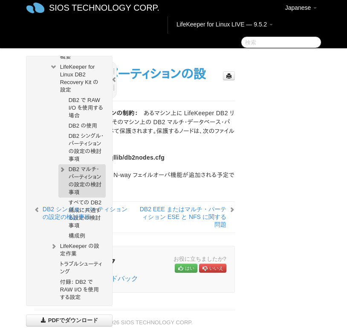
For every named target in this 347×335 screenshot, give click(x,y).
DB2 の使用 (83, 125)
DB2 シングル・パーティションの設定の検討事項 (86, 147)
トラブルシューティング (81, 268)
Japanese (301, 7)
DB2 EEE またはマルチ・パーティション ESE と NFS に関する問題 (183, 217)
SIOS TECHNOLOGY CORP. (104, 7)
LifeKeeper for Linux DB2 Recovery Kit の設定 (74, 77)
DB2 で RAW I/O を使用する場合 (86, 108)
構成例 (77, 236)
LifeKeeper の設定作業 (74, 249)
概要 (65, 56)
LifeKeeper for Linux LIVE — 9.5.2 (224, 24)
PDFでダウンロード (69, 320)
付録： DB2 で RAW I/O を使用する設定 (79, 289)
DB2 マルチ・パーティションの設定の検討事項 (79, 179)
